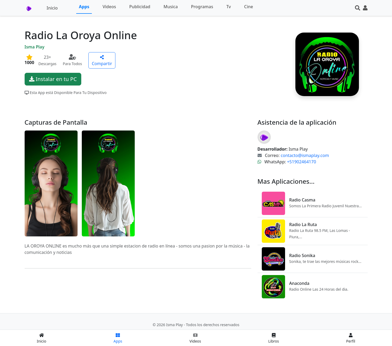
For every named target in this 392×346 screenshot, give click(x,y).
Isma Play (34, 47)
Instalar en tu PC (53, 79)
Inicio (52, 8)
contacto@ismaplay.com (305, 155)
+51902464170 (301, 162)
